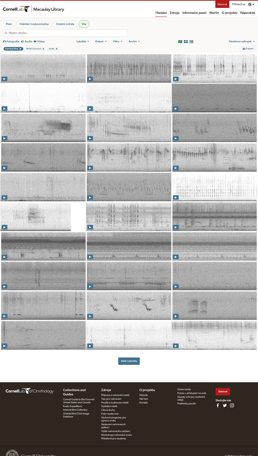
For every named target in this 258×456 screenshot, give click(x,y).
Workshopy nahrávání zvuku (116, 435)
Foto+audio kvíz (109, 414)
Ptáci (9, 24)
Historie (143, 395)
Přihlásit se (238, 4)
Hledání (161, 13)
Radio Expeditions (72, 406)
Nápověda (247, 13)
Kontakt (143, 402)
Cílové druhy (108, 410)
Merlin (214, 13)
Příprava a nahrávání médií (115, 395)
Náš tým (143, 399)
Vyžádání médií (109, 406)
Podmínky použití (186, 403)
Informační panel (194, 13)
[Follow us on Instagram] (232, 405)
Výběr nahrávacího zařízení (115, 431)
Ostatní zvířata (65, 24)
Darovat (222, 4)
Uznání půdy (184, 389)
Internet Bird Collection (75, 410)
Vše (84, 24)
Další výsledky (129, 361)
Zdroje (175, 13)
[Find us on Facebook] (218, 405)
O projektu (229, 13)
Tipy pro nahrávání (111, 399)
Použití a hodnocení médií (114, 402)
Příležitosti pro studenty (113, 438)
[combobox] (68, 33)
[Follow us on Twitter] (225, 405)
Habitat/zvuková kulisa (34, 24)
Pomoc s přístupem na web (191, 393)
